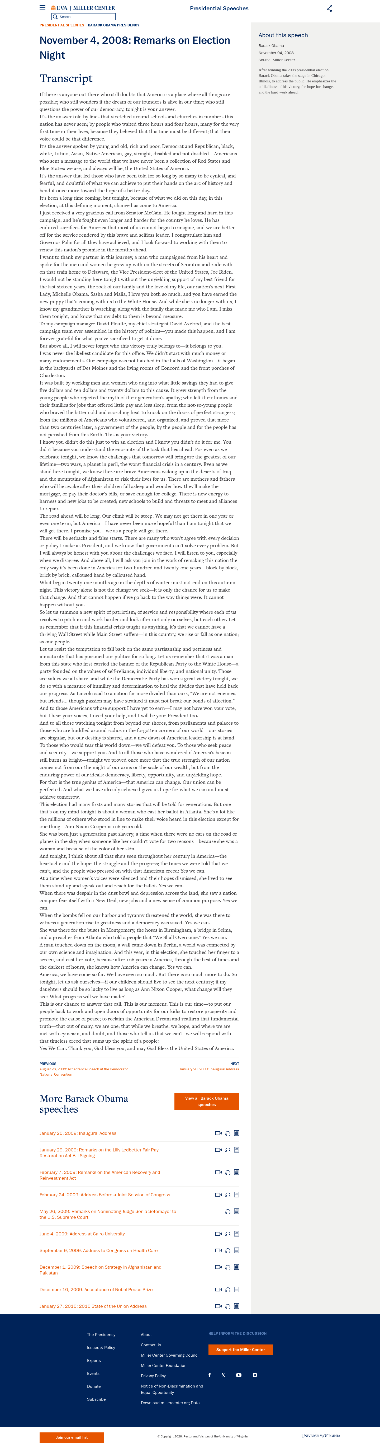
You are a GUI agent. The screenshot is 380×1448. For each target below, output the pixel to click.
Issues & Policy (101, 1347)
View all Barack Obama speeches (207, 1101)
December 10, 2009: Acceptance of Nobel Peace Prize (96, 1289)
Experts (94, 1360)
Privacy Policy (153, 1376)
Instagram (255, 1375)
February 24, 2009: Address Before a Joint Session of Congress (105, 1195)
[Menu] (44, 8)
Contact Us (151, 1345)
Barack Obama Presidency (113, 25)
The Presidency (101, 1334)
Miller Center (94, 8)
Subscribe (96, 1399)
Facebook (209, 1375)
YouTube (238, 1375)
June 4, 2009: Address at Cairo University (82, 1234)
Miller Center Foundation (164, 1365)
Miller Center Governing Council (170, 1355)
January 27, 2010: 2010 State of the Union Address (93, 1306)
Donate (94, 1386)
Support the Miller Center (240, 1349)
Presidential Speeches (62, 25)
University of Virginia (59, 8)
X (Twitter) (223, 1375)
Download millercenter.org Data (170, 1402)
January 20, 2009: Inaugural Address (209, 1069)
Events (93, 1373)
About (146, 1334)
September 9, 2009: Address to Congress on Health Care (99, 1250)
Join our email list (72, 1437)
